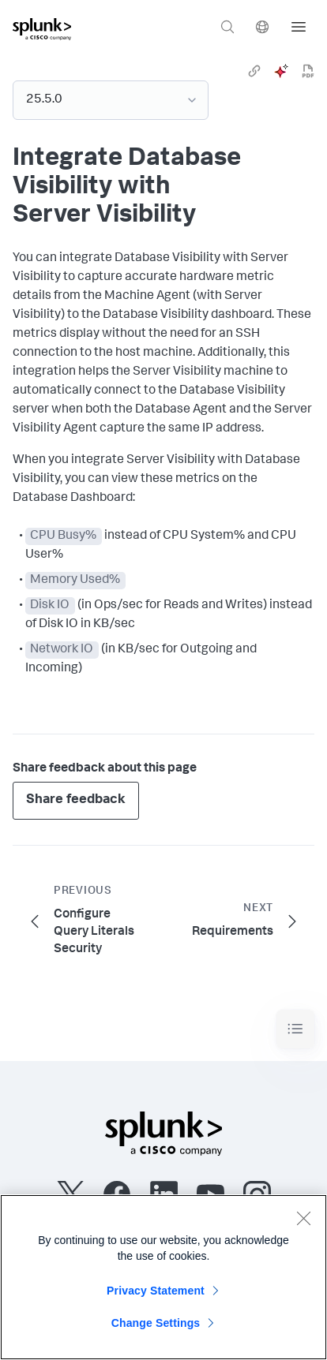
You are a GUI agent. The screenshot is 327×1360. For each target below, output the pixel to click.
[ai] (281, 71)
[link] (254, 71)
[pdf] (308, 71)
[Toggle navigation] (295, 1029)
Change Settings (156, 1323)
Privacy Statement (156, 1290)
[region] (163, 1277)
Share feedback (76, 800)
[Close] (303, 1218)
